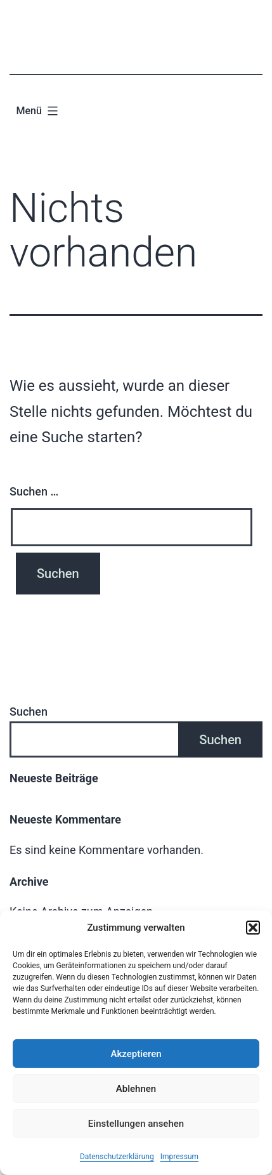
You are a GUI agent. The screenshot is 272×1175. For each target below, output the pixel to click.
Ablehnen (136, 1088)
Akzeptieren (135, 1054)
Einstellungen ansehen (136, 1123)
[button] (253, 927)
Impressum (179, 1156)
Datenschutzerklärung (117, 1156)
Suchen (29, 711)
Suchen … (34, 491)
